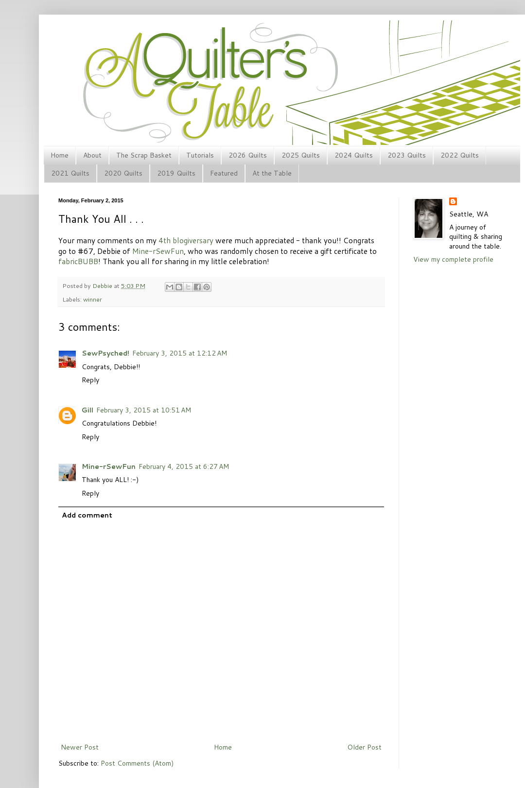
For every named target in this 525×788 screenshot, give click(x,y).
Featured (224, 173)
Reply (90, 380)
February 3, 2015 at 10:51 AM (143, 410)
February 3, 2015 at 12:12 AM (179, 353)
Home (60, 155)
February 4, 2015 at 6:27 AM (184, 466)
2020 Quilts (123, 173)
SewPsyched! (105, 353)
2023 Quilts (406, 155)
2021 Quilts (70, 173)
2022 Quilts (459, 155)
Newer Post (80, 747)
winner (92, 299)
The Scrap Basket (144, 155)
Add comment (87, 515)
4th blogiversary (185, 240)
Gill (87, 410)
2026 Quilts (247, 155)
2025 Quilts (300, 155)
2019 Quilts (176, 173)
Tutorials (200, 155)
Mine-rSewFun (109, 466)
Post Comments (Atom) (137, 763)
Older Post (364, 747)
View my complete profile (453, 259)
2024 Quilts (353, 155)
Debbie (103, 285)
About (92, 155)
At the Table (272, 173)
